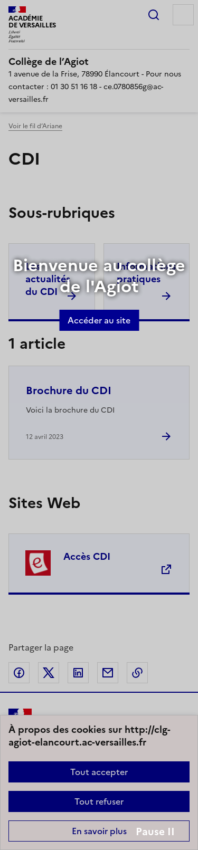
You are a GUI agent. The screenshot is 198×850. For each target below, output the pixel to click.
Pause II (155, 831)
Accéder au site (99, 320)
